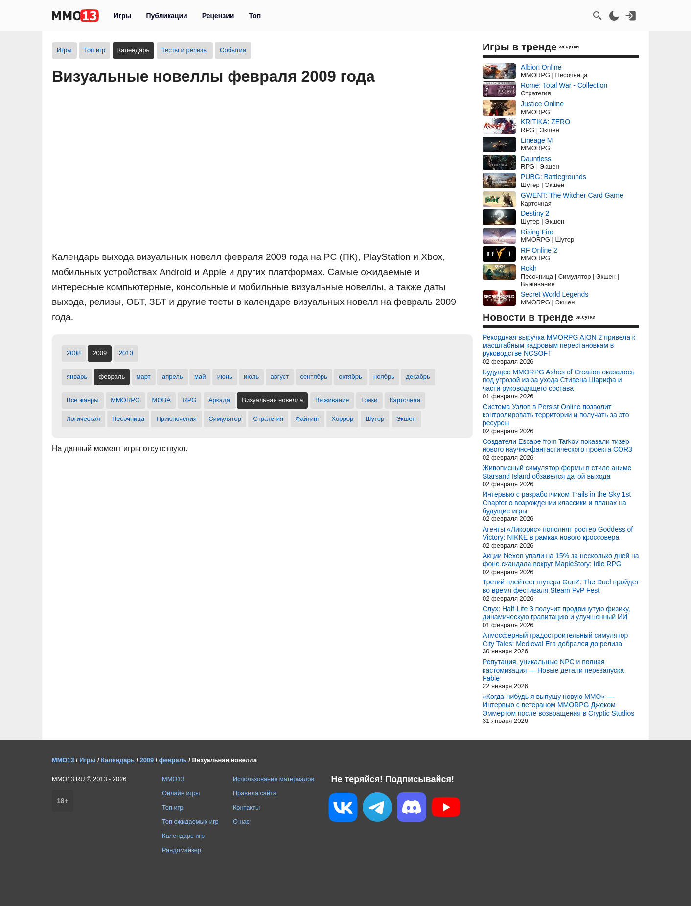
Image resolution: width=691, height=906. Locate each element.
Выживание (332, 400)
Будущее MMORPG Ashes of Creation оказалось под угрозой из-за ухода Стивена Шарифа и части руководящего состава (559, 380)
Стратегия (268, 418)
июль (251, 376)
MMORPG (125, 400)
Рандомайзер (181, 850)
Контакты (246, 807)
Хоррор (342, 418)
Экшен (406, 418)
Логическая (83, 418)
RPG (189, 400)
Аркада (219, 400)
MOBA (161, 400)
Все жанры (83, 400)
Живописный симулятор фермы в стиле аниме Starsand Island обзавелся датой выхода (557, 472)
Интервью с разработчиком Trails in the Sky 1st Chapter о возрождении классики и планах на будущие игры (557, 502)
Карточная (405, 400)
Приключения (176, 418)
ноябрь (383, 376)
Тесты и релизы (184, 50)
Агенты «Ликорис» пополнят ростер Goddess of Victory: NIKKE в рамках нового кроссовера (558, 533)
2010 (126, 353)
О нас (241, 821)
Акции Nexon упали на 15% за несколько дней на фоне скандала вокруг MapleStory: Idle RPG (561, 560)
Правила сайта (254, 793)
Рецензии (218, 16)
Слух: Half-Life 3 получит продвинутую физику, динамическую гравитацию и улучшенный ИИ (556, 613)
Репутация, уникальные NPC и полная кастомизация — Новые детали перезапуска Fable (553, 670)
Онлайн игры (181, 793)
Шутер (375, 418)
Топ (255, 16)
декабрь (418, 376)
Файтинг (308, 418)
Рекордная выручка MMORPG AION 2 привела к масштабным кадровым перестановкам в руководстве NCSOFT (559, 345)
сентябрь (313, 376)
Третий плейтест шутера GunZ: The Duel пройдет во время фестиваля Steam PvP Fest (561, 586)
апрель (172, 376)
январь (77, 376)
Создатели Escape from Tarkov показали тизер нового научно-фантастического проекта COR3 (557, 446)
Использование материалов (273, 779)
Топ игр (94, 50)
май (200, 376)
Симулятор (224, 418)
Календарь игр (183, 835)
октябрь (350, 376)
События (233, 50)
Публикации (166, 16)
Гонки (369, 400)
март (144, 376)
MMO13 (173, 779)
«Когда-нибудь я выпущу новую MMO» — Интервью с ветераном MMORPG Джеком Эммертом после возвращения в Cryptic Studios (558, 705)
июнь (224, 376)
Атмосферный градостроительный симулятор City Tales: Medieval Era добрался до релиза (555, 639)
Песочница (128, 418)
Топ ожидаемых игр (190, 821)
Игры (122, 16)
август (280, 376)
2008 (74, 353)
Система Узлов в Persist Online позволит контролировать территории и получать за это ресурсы (556, 415)
